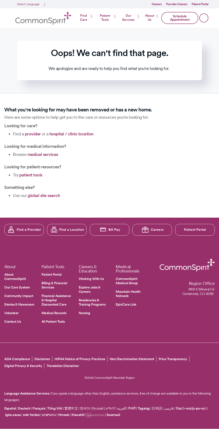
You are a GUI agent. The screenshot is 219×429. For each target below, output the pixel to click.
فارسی (169, 408)
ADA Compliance (17, 359)
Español (10, 408)
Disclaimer (42, 359)
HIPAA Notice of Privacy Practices (80, 359)
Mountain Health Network (128, 294)
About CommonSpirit (15, 276)
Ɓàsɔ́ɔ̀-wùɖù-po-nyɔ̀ (191, 408)
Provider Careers (176, 4)
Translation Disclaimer (63, 366)
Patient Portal (200, 4)
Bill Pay (114, 230)
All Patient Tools (53, 322)
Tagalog (144, 408)
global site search (44, 195)
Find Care (83, 18)
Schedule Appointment (180, 18)
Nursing (84, 313)
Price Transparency (173, 359)
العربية (121, 408)
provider (33, 133)
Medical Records (54, 313)
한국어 (85, 408)
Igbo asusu (13, 415)
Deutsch (24, 408)
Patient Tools (105, 18)
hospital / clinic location (71, 133)
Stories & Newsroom (19, 304)
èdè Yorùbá (31, 415)
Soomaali (113, 415)
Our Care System (17, 287)
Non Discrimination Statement (132, 359)
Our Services (128, 18)
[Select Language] (30, 4)
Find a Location (71, 230)
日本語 (157, 408)
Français (39, 408)
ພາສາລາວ (49, 415)
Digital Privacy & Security (23, 366)
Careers (157, 4)
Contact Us (12, 322)
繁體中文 (71, 408)
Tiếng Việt (54, 408)
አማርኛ (110, 408)
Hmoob (63, 415)
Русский (98, 408)
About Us (149, 18)
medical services (42, 154)
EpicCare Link (126, 304)
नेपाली (132, 408)
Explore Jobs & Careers (90, 289)
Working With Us (91, 279)
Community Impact (18, 296)
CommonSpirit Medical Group (127, 281)
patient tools (30, 175)
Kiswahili (77, 415)
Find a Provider (29, 230)
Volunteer (11, 313)
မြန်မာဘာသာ (95, 415)
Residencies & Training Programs (92, 302)
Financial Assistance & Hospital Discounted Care (56, 300)
